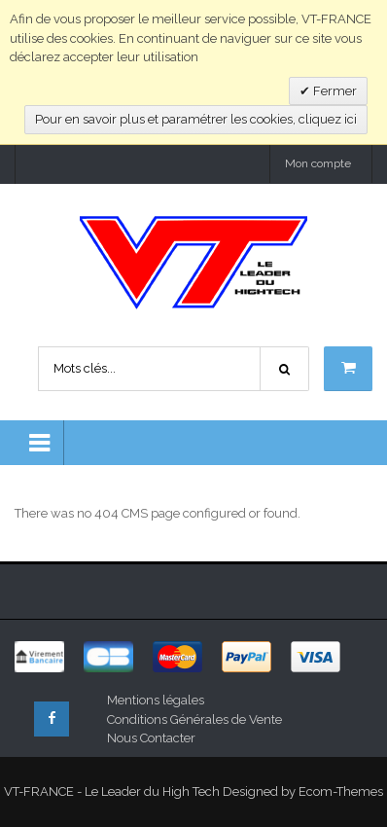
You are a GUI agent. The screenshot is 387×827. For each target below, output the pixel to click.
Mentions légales (155, 700)
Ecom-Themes (341, 791)
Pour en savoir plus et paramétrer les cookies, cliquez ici (196, 119)
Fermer (333, 91)
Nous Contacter (151, 738)
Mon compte (318, 163)
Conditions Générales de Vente (194, 719)
